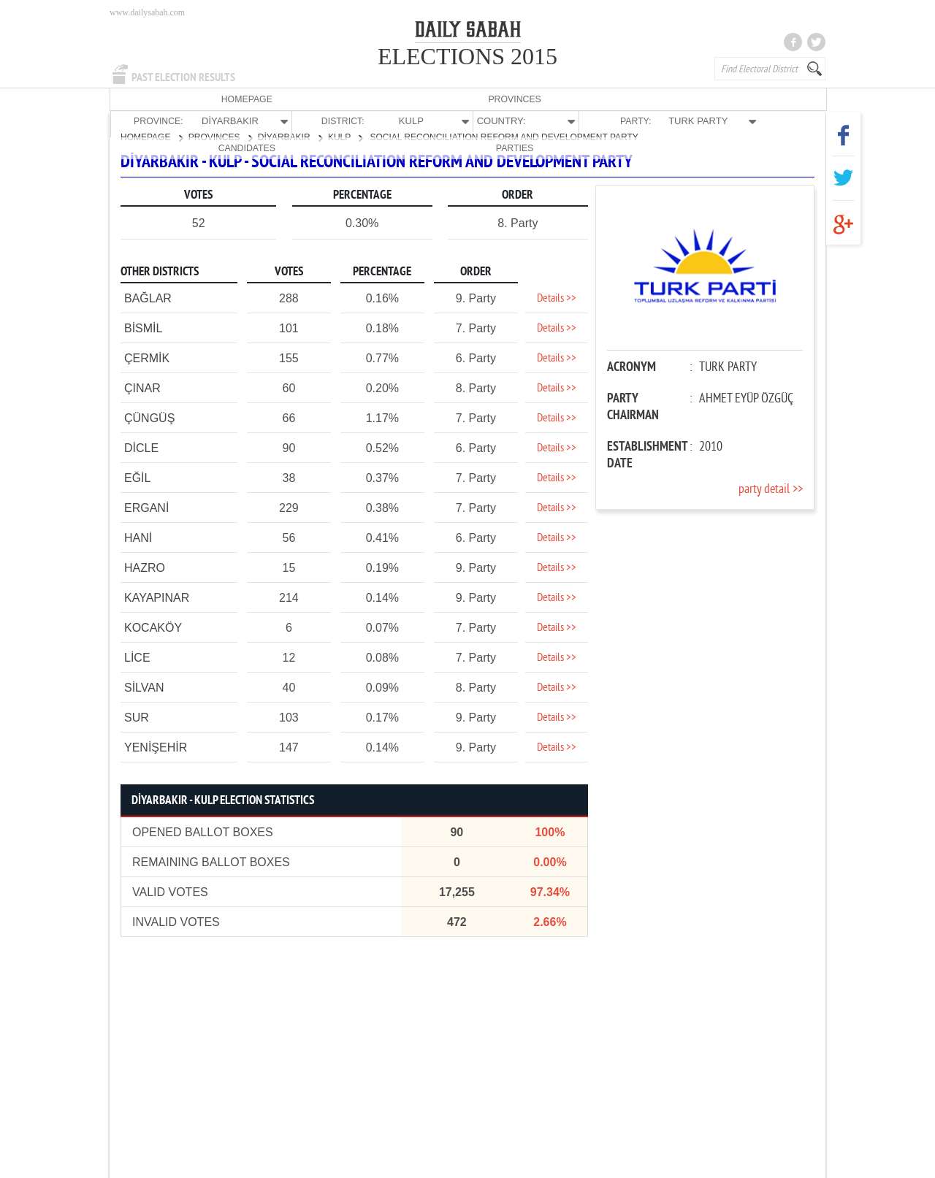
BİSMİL (143, 327)
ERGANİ (146, 507)
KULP (345, 136)
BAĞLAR (148, 297)
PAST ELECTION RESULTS (183, 77)
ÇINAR (142, 387)
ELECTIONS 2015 (467, 56)
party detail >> (771, 489)
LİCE (137, 657)
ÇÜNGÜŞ (149, 417)
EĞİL (137, 477)
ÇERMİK (146, 357)
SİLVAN (144, 687)
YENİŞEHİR (155, 747)
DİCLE (141, 447)
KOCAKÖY (153, 627)
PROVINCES (218, 98)
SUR (136, 717)
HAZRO (144, 567)
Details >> (556, 298)
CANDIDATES (713, 98)
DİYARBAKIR (290, 136)
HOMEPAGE (146, 98)
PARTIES (784, 98)
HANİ (138, 537)
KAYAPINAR (156, 597)
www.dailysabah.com (147, 12)
